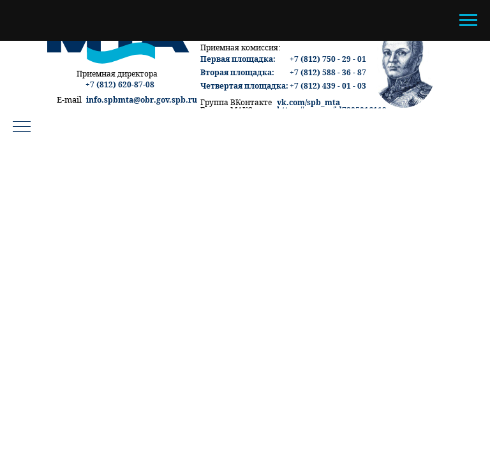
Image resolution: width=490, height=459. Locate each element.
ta (336, 102)
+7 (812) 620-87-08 (119, 84)
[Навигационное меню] (468, 20)
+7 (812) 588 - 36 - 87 (328, 72)
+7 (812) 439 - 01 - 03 (328, 85)
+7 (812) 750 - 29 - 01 (328, 59)
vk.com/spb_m (304, 102)
